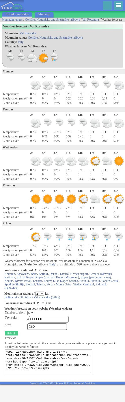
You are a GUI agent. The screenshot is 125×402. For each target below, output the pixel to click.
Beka (34, 274)
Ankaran (9, 274)
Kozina (8, 281)
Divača (64, 274)
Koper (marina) (44, 277)
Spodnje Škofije (14, 284)
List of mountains (17, 14)
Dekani (54, 274)
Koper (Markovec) (67, 277)
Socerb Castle (109, 281)
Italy (21, 42)
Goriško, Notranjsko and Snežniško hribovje (52, 19)
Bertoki (43, 274)
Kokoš (21, 277)
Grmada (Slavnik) (101, 274)
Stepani (30, 284)
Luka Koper (60, 281)
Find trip (44, 14)
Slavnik (84, 281)
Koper (30, 277)
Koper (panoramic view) (95, 277)
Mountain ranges (12, 19)
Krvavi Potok (23, 281)
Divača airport (79, 274)
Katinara (9, 277)
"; (30, 313)
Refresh (11, 333)
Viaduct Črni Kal (83, 284)
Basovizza (23, 274)
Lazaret (37, 281)
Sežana (73, 281)
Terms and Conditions (84, 383)
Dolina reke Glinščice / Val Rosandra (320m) (32, 297)
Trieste (41, 284)
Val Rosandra (90, 19)
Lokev (47, 281)
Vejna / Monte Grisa (59, 284)
